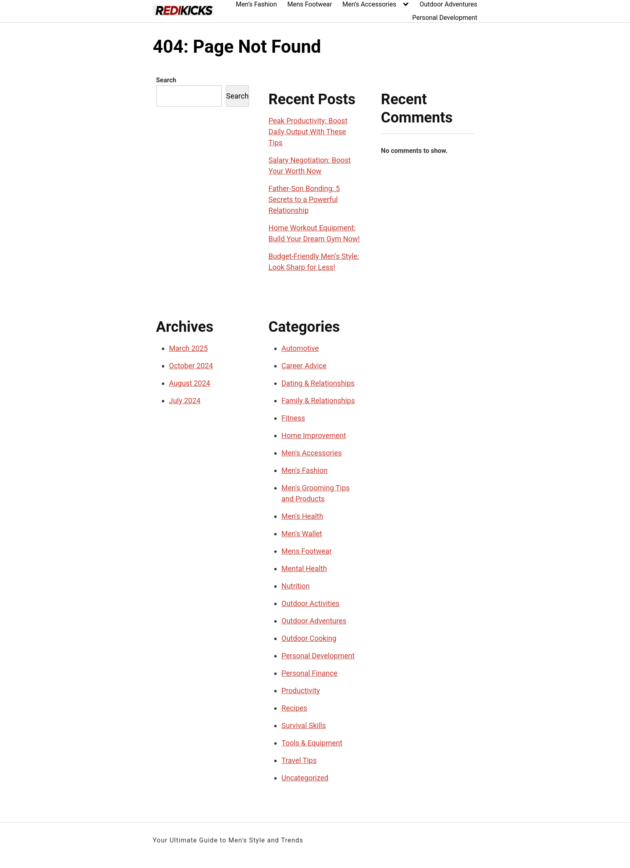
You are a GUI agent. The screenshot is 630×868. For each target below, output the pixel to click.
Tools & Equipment (312, 743)
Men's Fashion (305, 470)
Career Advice (304, 365)
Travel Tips (299, 760)
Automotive (300, 348)
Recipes (294, 708)
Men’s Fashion (256, 4)
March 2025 (188, 348)
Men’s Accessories (369, 4)
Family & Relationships (318, 400)
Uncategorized (305, 777)
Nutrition (296, 586)
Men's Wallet (302, 533)
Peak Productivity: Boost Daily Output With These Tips (308, 131)
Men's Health (302, 516)
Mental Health (304, 568)
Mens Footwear (309, 4)
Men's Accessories (312, 453)
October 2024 (191, 365)
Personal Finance (310, 673)
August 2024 (190, 383)
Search (166, 80)
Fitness (293, 418)
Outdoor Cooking (309, 638)
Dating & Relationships (318, 383)
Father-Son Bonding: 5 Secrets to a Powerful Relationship (304, 199)
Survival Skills (304, 725)
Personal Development (444, 17)
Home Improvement (314, 435)
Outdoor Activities (311, 603)
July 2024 (185, 400)
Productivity (301, 690)
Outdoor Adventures (448, 4)
